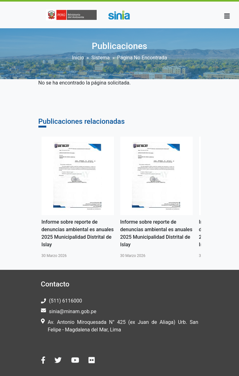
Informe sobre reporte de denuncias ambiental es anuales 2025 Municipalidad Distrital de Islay (78, 233)
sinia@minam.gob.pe (72, 311)
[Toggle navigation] (227, 16)
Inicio (78, 58)
